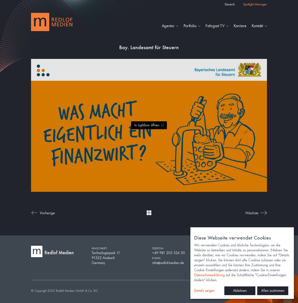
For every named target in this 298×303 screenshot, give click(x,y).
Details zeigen (204, 290)
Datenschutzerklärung (209, 275)
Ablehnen (240, 290)
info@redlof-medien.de (168, 263)
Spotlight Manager (255, 4)
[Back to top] (288, 299)
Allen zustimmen (272, 290)
